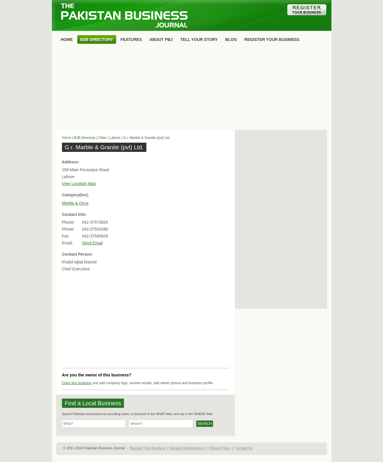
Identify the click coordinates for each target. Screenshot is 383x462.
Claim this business (77, 383)
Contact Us (243, 448)
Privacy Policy (220, 448)
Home (66, 138)
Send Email (92, 243)
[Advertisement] (191, 88)
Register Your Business (147, 448)
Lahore (115, 138)
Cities (102, 138)
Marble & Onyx (75, 203)
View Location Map (79, 183)
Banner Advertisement (187, 448)
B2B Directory (84, 138)
